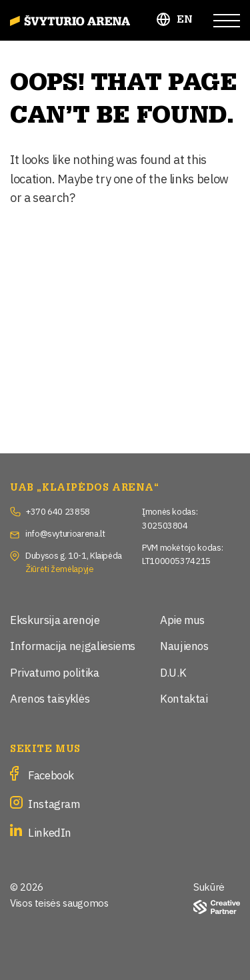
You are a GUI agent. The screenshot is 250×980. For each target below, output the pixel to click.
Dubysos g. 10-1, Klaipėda (73, 555)
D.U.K (173, 671)
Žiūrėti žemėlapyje (59, 568)
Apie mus (182, 619)
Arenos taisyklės (49, 697)
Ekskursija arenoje (55, 619)
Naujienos (184, 645)
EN (185, 19)
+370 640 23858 (57, 511)
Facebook (51, 774)
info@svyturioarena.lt (65, 533)
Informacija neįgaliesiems (72, 645)
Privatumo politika (54, 671)
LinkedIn (49, 831)
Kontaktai (184, 697)
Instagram (54, 803)
